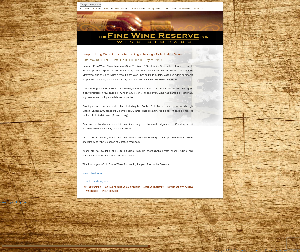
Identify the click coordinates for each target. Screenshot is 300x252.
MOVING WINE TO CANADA (180, 187)
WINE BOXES (91, 191)
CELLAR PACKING (92, 187)
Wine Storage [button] (121, 8)
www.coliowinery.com (94, 173)
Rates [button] (174, 8)
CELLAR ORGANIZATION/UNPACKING (122, 187)
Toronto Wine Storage (287, 250)
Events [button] (166, 8)
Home (87, 8)
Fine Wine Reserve (246, 250)
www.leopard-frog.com (96, 181)
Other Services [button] (137, 8)
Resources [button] (184, 8)
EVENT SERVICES (109, 191)
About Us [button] (96, 8)
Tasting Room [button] (153, 8)
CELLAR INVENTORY (153, 187)
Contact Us (198, 8)
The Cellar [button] (108, 8)
